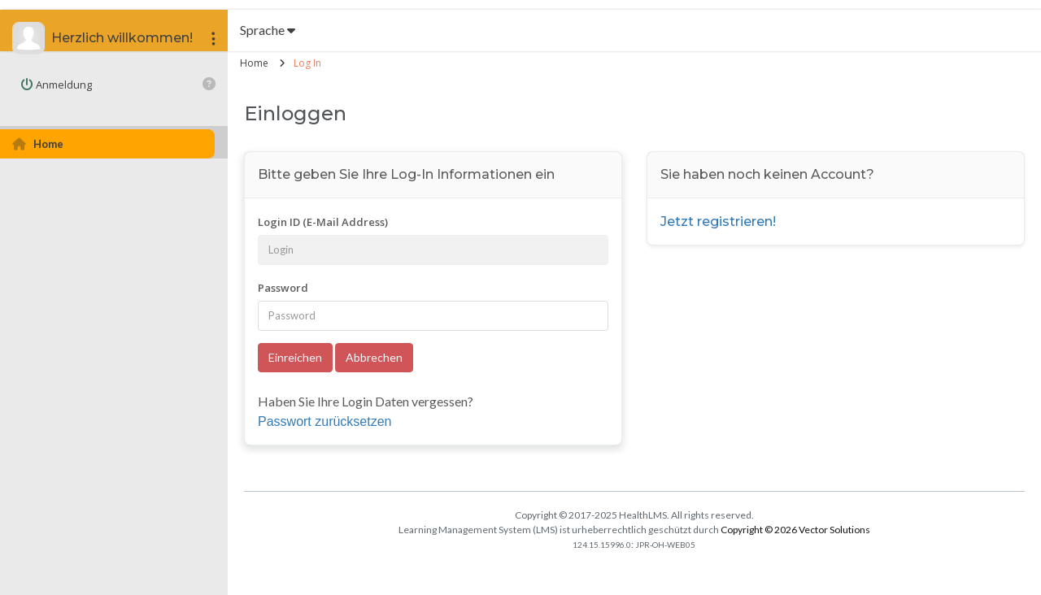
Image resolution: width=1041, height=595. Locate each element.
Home (254, 63)
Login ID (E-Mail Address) (323, 222)
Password (283, 287)
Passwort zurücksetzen (325, 421)
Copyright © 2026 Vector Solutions (795, 529)
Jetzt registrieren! (718, 221)
